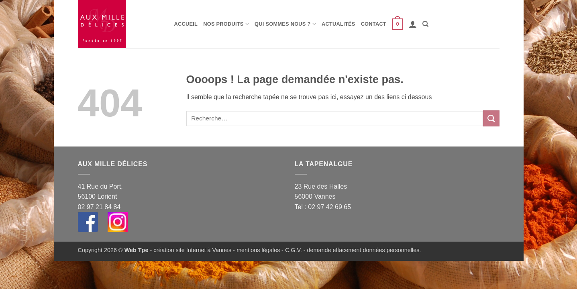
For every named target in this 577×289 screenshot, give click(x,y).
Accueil (186, 24)
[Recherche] (425, 24)
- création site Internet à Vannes (189, 250)
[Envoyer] (491, 118)
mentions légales (258, 250)
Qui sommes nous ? (285, 24)
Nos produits (226, 24)
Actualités (338, 24)
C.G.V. (293, 250)
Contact (373, 24)
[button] (397, 24)
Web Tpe (136, 250)
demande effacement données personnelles (363, 250)
